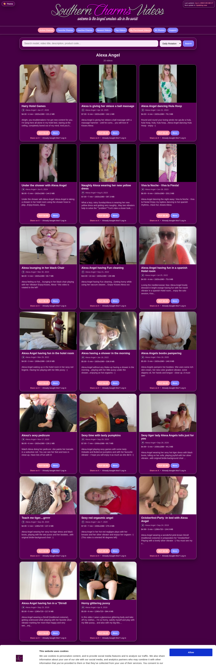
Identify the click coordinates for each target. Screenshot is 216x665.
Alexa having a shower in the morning (105, 353)
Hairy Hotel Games (34, 106)
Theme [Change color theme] (10, 4)
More (55, 133)
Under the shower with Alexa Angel (44, 185)
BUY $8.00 (103, 301)
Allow (191, 636)
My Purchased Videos (140, 30)
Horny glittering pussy (95, 603)
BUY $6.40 (163, 215)
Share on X (35, 138)
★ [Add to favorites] (23, 110)
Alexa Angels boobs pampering (161, 353)
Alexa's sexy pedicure (36, 435)
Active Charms (46, 30)
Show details (46, 659)
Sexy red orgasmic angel (97, 517)
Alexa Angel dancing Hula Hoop (161, 106)
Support (173, 30)
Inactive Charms (85, 30)
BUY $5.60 (103, 133)
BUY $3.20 (43, 133)
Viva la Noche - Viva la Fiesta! (160, 185)
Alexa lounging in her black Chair (43, 267)
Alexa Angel (31, 110)
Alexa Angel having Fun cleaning (102, 267)
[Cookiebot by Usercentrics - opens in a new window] (19, 659)
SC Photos (160, 30)
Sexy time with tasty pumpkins (101, 435)
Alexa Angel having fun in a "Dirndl (44, 603)
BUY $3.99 (163, 465)
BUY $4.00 (103, 383)
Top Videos (120, 30)
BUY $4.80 (43, 215)
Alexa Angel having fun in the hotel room (48, 353)
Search (188, 43)
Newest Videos (104, 30)
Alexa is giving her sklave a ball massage (107, 106)
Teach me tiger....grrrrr (36, 517)
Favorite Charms (65, 30)
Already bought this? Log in (54, 138)
